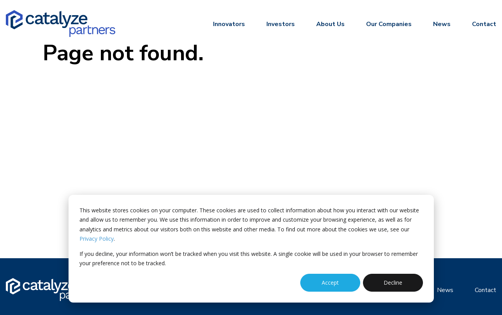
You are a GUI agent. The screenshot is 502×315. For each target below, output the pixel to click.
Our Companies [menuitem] (389, 24)
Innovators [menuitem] (229, 24)
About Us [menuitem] (330, 24)
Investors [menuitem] (280, 24)
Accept (330, 282)
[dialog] (251, 249)
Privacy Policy (96, 238)
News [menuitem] (442, 24)
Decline (393, 282)
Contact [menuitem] (484, 24)
